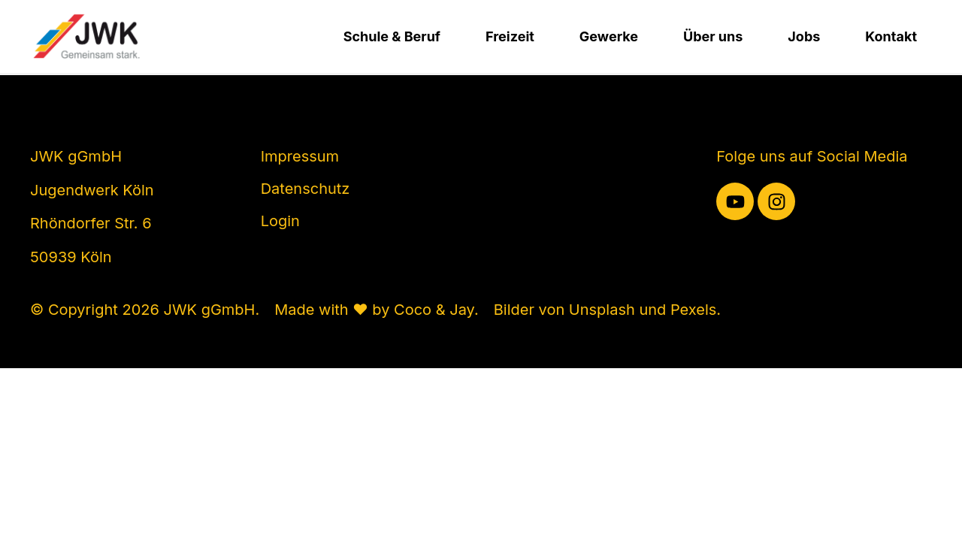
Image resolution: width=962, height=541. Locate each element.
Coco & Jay (434, 310)
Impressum (300, 156)
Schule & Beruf (391, 36)
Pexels (693, 310)
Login (280, 221)
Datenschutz (305, 189)
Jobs (804, 36)
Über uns (713, 36)
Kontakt (891, 36)
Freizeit (510, 36)
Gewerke (608, 36)
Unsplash (602, 310)
